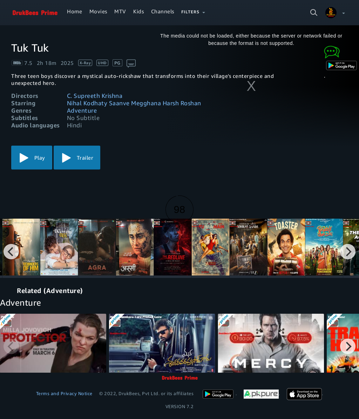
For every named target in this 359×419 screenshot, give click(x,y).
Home (74, 11)
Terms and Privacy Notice (64, 393)
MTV (120, 11)
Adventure (82, 110)
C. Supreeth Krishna (95, 95)
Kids (138, 11)
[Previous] (11, 251)
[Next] (347, 251)
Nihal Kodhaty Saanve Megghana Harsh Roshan (134, 103)
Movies (98, 11)
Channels (162, 11)
